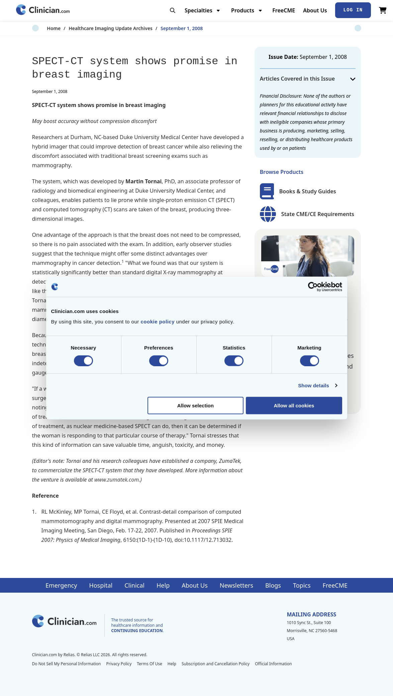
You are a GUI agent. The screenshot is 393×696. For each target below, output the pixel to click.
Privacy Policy (119, 664)
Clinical (134, 585)
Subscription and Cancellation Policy (216, 664)
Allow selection (195, 405)
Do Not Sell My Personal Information (66, 664)
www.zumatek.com (116, 479)
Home (39, 28)
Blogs (273, 585)
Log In (353, 10)
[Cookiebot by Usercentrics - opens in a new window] (313, 287)
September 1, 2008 (166, 28)
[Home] (43, 10)
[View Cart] (383, 10)
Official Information (273, 664)
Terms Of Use (149, 664)
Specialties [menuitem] (198, 10)
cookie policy (157, 321)
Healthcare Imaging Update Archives (95, 28)
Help (163, 585)
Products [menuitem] (242, 10)
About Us (315, 10)
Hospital (100, 585)
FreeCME (283, 10)
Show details (313, 385)
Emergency (61, 585)
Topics (302, 585)
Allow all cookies (294, 405)
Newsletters (236, 585)
